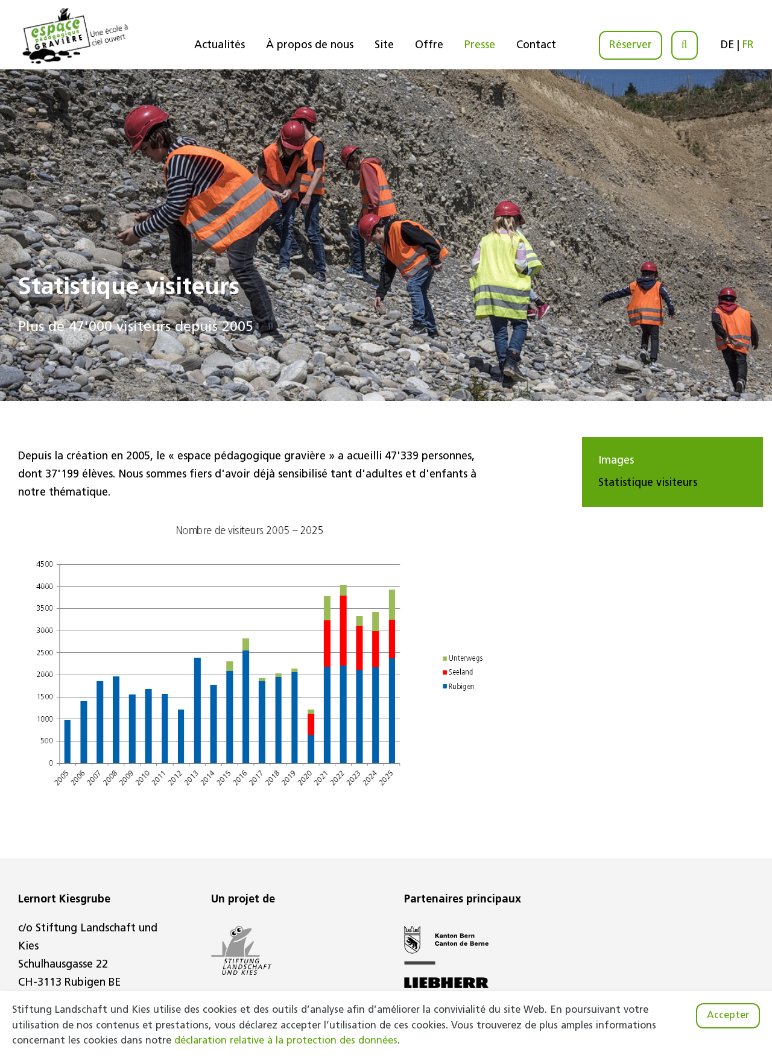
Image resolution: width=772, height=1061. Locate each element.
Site (384, 45)
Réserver (630, 45)
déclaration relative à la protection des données (285, 1041)
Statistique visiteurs (647, 483)
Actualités (219, 45)
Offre (429, 45)
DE (727, 45)
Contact (536, 45)
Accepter (728, 1016)
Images (616, 461)
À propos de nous (309, 45)
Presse (479, 45)
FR (748, 45)
